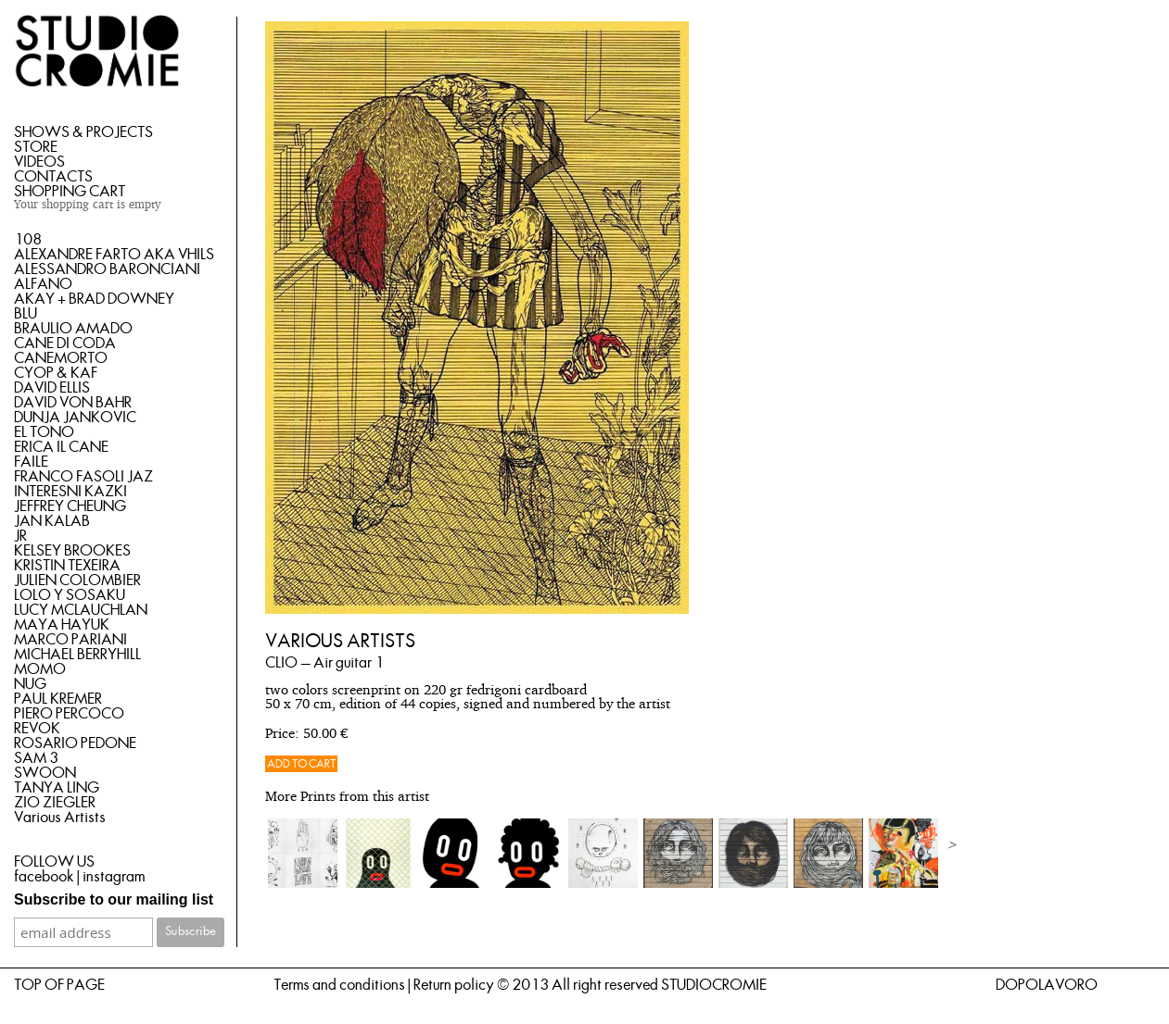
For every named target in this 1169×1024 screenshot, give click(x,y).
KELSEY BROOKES (72, 550)
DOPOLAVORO (1047, 985)
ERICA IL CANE (61, 447)
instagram (114, 876)
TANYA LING (56, 787)
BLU (25, 313)
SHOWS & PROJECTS (83, 132)
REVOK (37, 728)
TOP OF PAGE (59, 985)
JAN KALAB (52, 521)
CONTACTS (53, 176)
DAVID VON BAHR (73, 402)
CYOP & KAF (55, 373)
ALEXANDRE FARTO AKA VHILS (114, 254)
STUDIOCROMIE (714, 985)
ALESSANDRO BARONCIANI (107, 269)
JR (20, 536)
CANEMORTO (61, 358)
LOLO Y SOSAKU (69, 595)
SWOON (45, 773)
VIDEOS (39, 162)
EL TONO (44, 432)
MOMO (40, 669)
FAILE (31, 462)
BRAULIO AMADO (73, 328)
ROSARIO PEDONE (75, 743)
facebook (44, 876)
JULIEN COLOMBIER (77, 580)
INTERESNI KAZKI (70, 491)
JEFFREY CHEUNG (70, 506)
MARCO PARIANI (70, 639)
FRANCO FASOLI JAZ (83, 476)
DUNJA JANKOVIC (75, 417)
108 (28, 239)
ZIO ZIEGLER (54, 802)
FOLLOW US (54, 862)
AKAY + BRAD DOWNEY (94, 299)
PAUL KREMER (58, 699)
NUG (30, 684)
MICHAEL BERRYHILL (77, 654)
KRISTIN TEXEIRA (67, 565)
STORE (35, 147)
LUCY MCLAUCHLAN (80, 610)
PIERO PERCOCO (69, 713)
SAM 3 (36, 758)
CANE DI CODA (65, 343)
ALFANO (43, 284)
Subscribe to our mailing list (113, 899)
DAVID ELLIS (52, 388)
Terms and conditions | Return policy (383, 985)
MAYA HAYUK (61, 625)
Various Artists (60, 817)
